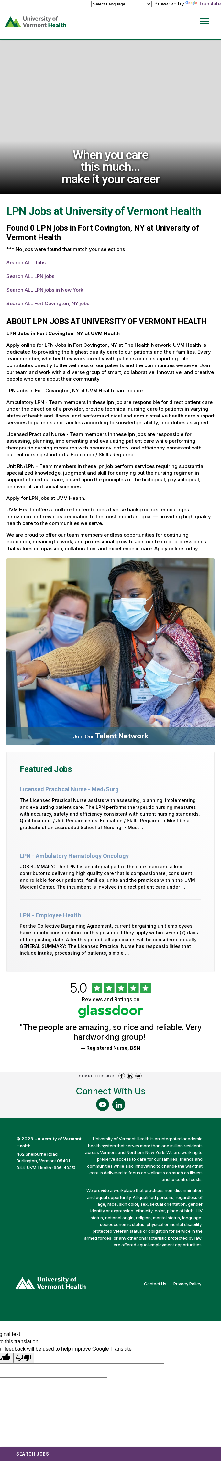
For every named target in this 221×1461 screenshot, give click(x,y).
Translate (203, 3)
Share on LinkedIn (130, 1076)
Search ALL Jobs (26, 263)
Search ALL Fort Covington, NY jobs (47, 303)
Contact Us (157, 1284)
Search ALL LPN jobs (30, 276)
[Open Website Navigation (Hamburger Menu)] (205, 16)
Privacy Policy (188, 1284)
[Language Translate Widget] (121, 4)
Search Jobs (32, 1453)
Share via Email (138, 1076)
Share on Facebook (121, 1076)
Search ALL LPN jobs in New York (44, 290)
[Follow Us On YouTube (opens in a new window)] (102, 1104)
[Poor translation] (23, 1358)
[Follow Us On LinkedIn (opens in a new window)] (119, 1104)
